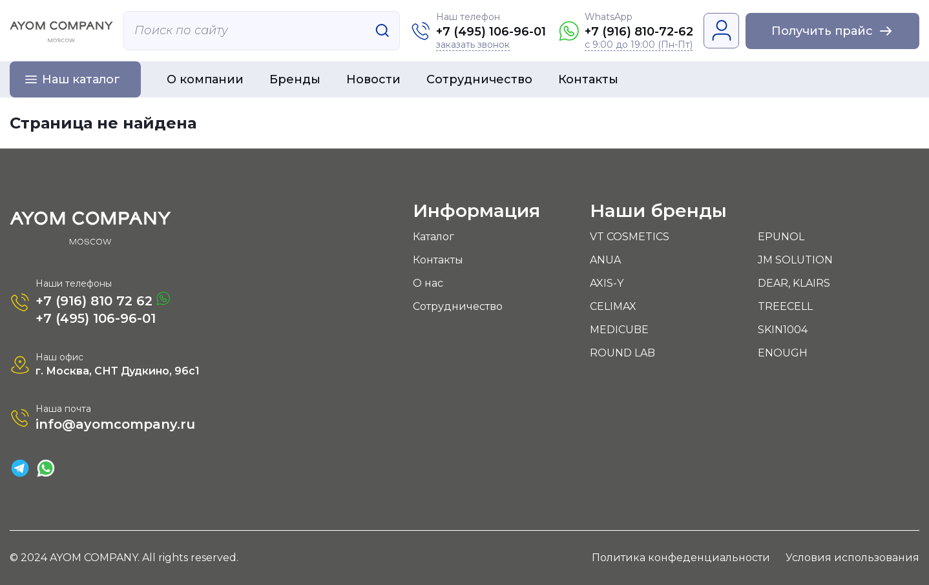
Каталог (433, 237)
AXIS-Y (606, 283)
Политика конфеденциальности (681, 557)
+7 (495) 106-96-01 (491, 32)
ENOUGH (783, 353)
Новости (373, 79)
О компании (205, 79)
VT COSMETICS (629, 237)
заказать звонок (473, 44)
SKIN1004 (783, 329)
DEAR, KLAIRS (794, 283)
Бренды (294, 79)
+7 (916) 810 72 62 (103, 300)
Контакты (588, 79)
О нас (428, 283)
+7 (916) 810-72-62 (639, 32)
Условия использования (852, 557)
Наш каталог (81, 79)
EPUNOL (781, 237)
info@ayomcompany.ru (115, 424)
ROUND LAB (622, 353)
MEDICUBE (619, 329)
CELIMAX (613, 306)
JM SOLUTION (795, 260)
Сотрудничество (479, 79)
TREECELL (785, 306)
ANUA (605, 260)
